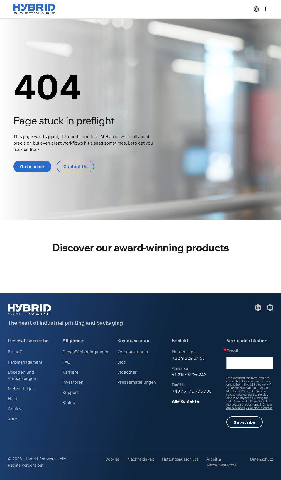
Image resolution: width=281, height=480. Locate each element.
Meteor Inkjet (21, 388)
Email (232, 351)
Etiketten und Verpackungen (22, 375)
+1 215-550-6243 (189, 374)
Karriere (70, 371)
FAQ (66, 361)
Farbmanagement (25, 361)
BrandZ (15, 351)
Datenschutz (261, 459)
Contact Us (76, 166)
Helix (13, 398)
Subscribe (244, 422)
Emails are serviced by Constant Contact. (249, 406)
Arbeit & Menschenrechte (221, 462)
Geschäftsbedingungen (85, 351)
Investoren (73, 382)
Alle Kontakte (185, 401)
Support (70, 392)
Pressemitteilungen (136, 382)
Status (68, 402)
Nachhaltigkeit (141, 459)
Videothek (127, 371)
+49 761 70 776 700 (191, 391)
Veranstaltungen (133, 351)
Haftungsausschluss (180, 459)
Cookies (112, 459)
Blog (121, 361)
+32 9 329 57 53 (188, 358)
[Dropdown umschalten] (256, 9)
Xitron (14, 419)
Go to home (32, 166)
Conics (14, 408)
